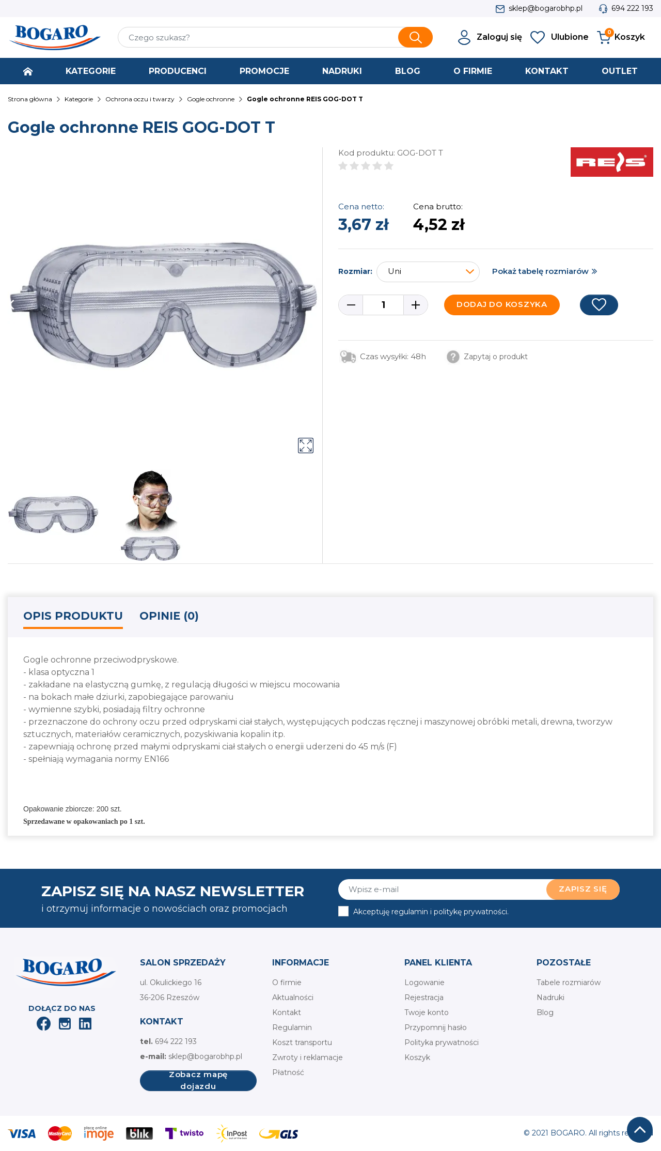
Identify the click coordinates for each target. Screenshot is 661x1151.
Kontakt (286, 1012)
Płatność (288, 1072)
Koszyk (417, 1057)
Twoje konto (426, 1012)
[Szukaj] (275, 37)
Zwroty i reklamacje (307, 1057)
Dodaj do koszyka (502, 304)
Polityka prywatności (441, 1042)
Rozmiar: (355, 271)
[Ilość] (383, 305)
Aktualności (292, 997)
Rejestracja (424, 997)
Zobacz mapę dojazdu (198, 1080)
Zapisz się (583, 889)
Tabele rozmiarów (569, 982)
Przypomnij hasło (435, 1027)
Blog (545, 1012)
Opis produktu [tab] (73, 615)
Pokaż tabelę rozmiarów (540, 271)
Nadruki (550, 997)
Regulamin (292, 1027)
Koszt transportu (302, 1042)
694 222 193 (632, 8)
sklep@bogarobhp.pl (546, 8)
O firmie (287, 982)
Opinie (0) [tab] (169, 615)
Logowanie (424, 982)
